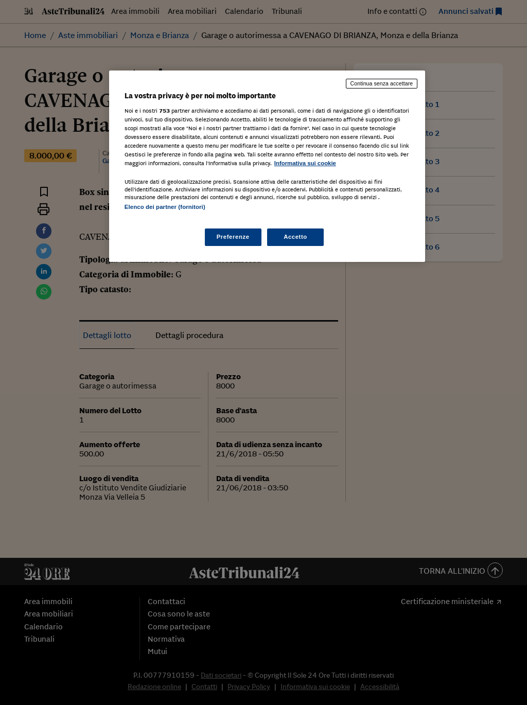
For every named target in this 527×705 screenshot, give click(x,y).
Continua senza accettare (381, 83)
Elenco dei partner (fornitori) (165, 207)
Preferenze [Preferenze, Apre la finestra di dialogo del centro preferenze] (233, 237)
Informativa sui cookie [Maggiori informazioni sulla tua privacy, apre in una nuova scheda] (305, 163)
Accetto (295, 237)
